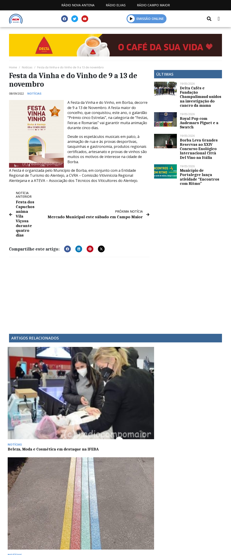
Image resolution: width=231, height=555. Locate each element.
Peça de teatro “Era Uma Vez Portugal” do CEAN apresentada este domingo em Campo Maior (87, 440)
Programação (83, 531)
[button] (131, 18)
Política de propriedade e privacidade (174, 531)
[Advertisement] (79, 281)
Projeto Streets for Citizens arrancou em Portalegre (83, 380)
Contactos (118, 531)
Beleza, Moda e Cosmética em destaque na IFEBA (33, 378)
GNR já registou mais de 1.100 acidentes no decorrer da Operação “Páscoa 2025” (140, 351)
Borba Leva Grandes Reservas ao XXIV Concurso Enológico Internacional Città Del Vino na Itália (199, 149)
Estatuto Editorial (41, 531)
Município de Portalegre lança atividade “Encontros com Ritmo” (199, 177)
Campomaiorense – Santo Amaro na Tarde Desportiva (196, 380)
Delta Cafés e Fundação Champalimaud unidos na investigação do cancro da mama (200, 97)
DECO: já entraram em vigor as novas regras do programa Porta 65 (32, 437)
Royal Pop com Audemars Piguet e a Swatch (199, 122)
